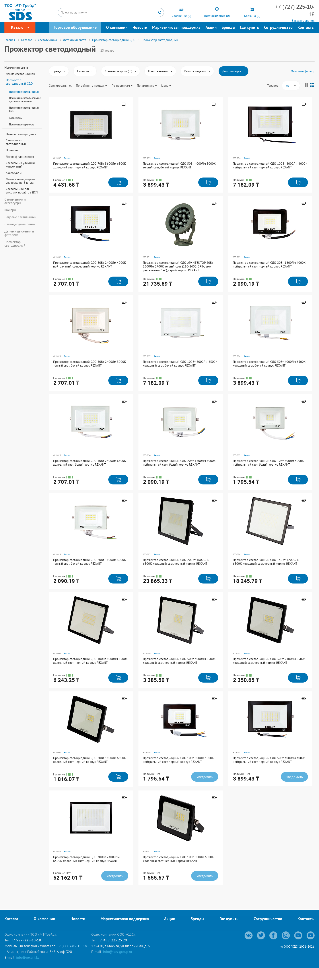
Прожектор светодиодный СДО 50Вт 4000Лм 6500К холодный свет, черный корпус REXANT (179, 661)
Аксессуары (15, 117)
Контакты (306, 27)
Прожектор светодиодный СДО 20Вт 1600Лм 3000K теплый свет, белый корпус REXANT (89, 562)
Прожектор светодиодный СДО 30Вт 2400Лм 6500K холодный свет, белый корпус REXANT (89, 462)
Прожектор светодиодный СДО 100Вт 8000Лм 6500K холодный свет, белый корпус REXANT (180, 363)
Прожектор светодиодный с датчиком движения (25, 99)
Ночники (12, 150)
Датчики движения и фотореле (19, 233)
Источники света (16, 68)
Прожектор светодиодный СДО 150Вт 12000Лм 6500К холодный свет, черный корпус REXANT (266, 562)
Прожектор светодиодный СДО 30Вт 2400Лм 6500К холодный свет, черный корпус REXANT (269, 661)
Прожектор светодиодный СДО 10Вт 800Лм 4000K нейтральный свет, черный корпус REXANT (178, 760)
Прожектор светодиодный (24, 91)
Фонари (10, 210)
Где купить (249, 27)
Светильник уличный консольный (20, 164)
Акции (211, 27)
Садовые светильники (20, 217)
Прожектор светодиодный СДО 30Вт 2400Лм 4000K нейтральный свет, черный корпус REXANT (89, 264)
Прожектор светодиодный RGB (24, 109)
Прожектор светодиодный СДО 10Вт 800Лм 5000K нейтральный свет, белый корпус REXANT (268, 462)
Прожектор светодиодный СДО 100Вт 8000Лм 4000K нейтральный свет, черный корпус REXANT (270, 165)
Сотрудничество (278, 27)
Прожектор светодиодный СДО (19, 81)
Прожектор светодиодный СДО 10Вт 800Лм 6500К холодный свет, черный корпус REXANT (178, 859)
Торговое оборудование (75, 27)
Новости (139, 27)
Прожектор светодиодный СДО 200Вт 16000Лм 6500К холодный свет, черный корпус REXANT (176, 562)
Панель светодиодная (21, 134)
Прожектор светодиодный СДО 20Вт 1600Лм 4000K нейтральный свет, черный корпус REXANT (269, 264)
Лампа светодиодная (20, 74)
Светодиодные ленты (19, 224)
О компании (117, 27)
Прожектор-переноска (21, 124)
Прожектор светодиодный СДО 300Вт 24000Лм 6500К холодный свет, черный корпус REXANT (86, 859)
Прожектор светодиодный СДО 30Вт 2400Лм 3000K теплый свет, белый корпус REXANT (89, 363)
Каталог (11, 919)
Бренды (228, 27)
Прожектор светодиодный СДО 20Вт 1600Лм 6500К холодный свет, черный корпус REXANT (89, 760)
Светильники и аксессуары (15, 201)
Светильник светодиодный (16, 142)
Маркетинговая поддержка (176, 27)
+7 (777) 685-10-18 (72, 946)
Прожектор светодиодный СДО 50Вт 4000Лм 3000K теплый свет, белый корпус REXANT (179, 165)
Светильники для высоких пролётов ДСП (22, 190)
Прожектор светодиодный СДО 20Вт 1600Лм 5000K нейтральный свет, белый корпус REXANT (179, 462)
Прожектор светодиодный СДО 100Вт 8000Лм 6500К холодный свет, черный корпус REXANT (90, 661)
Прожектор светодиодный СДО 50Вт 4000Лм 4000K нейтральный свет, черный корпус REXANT (269, 760)
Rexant (67, 158)
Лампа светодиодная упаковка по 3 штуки (20, 180)
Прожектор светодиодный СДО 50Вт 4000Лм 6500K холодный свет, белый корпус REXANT (269, 363)
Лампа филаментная (20, 156)
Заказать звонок (303, 21)
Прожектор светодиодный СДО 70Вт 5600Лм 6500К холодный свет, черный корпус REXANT (89, 165)
